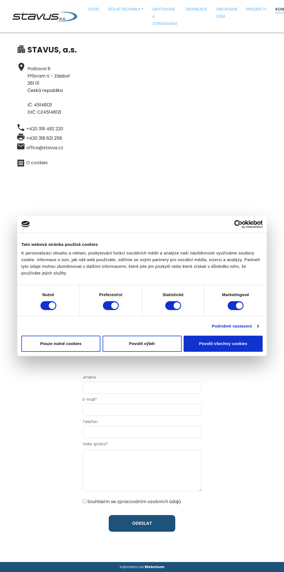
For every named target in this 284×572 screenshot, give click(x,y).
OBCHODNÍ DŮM (226, 13)
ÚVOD (93, 9)
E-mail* (90, 399)
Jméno (89, 377)
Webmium (154, 566)
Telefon (90, 421)
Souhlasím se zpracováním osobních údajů (134, 501)
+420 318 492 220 (44, 129)
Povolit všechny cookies (223, 343)
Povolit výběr (142, 343)
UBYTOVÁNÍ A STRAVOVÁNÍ (164, 16)
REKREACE (196, 9)
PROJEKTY (256, 9)
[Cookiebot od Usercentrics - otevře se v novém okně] (238, 224)
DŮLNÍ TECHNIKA (124, 9)
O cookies (37, 162)
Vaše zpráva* (95, 444)
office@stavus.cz (44, 147)
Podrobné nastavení (232, 326)
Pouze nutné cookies (61, 343)
